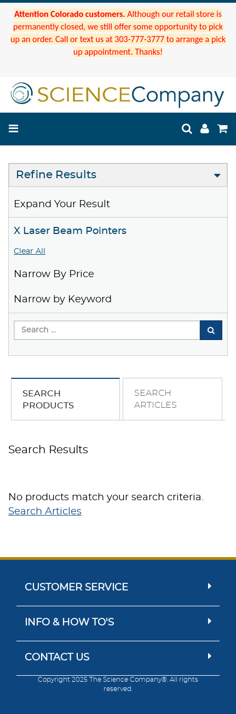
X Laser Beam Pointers (70, 231)
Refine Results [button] (56, 174)
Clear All (29, 251)
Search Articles (45, 512)
